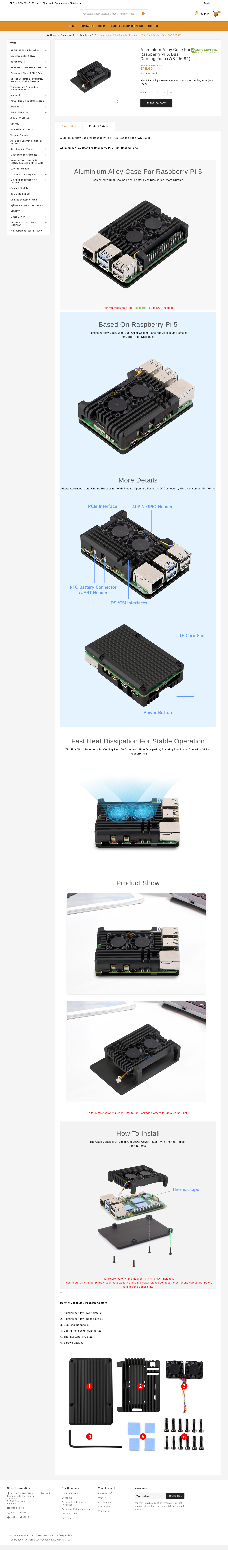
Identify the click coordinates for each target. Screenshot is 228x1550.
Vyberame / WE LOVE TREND (26, 210)
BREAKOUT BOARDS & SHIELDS (28, 72)
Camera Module (19, 193)
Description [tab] (69, 131)
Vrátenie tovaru (70, 1518)
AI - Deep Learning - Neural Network (26, 147)
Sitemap (66, 1523)
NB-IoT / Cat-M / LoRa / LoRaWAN (23, 228)
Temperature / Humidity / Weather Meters (25, 93)
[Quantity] (158, 97)
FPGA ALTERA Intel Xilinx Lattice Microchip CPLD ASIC (27, 166)
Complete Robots (20, 199)
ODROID (14, 129)
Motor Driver (17, 222)
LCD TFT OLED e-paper (23, 179)
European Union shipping (76, 1514)
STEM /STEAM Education (24, 55)
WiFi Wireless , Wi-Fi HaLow (26, 236)
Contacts (67, 1502)
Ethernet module (20, 173)
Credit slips (104, 1507)
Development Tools (21, 154)
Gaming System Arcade (23, 205)
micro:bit (15, 100)
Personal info (105, 1498)
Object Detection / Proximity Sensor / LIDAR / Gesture (26, 85)
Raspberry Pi (17, 67)
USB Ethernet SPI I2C (22, 134)
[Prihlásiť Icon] (201, 16)
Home (13, 47)
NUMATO (15, 216)
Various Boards (19, 140)
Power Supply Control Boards (27, 106)
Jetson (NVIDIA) (19, 123)
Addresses (104, 1511)
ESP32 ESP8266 (19, 117)
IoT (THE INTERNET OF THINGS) (23, 186)
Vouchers (103, 1516)
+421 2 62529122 (21, 1522)
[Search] (109, 16)
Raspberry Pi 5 (142, 312)
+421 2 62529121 (21, 1517)
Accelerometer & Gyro (23, 61)
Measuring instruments (23, 160)
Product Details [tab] (99, 131)
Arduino (14, 111)
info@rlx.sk (17, 1513)
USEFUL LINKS (70, 1498)
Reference (145, 70)
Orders (102, 1502)
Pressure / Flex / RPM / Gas (26, 78)
